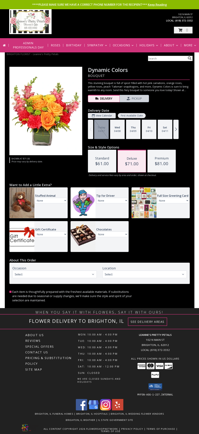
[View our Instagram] (105, 409)
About (171, 45)
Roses (55, 45)
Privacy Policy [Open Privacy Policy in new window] (132, 428)
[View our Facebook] (81, 409)
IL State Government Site (115, 419)
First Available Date (131, 115)
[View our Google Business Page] (93, 409)
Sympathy (97, 45)
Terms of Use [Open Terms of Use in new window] (110, 431)
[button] (183, 30)
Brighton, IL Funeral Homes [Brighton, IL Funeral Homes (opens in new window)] (54, 413)
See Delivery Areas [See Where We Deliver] (147, 322)
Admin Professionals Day (28, 45)
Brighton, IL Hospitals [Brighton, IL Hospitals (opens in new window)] (92, 413)
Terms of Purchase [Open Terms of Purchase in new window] (161, 428)
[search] (189, 58)
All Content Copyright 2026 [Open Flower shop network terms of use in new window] (64, 428)
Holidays (149, 45)
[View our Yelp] (117, 409)
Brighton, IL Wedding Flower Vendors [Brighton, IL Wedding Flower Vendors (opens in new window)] (137, 413)
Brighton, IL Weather (80, 419)
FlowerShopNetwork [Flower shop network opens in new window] (102, 428)
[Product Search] (167, 58)
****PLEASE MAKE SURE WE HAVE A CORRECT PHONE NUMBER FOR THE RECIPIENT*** (99, 5)
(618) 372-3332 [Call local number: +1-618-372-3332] (184, 20)
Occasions (123, 45)
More (190, 45)
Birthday (73, 45)
